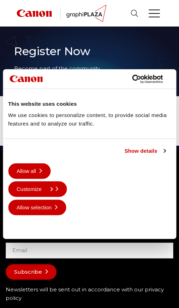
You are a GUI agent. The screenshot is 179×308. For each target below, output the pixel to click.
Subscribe (28, 271)
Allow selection (34, 207)
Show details (141, 151)
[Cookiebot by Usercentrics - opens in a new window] (140, 78)
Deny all (26, 225)
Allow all (26, 171)
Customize (35, 189)
